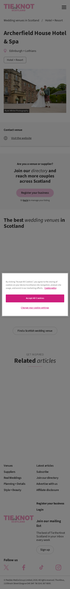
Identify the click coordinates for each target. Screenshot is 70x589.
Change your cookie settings (35, 307)
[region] (35, 294)
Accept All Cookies (35, 298)
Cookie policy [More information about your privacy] (50, 288)
